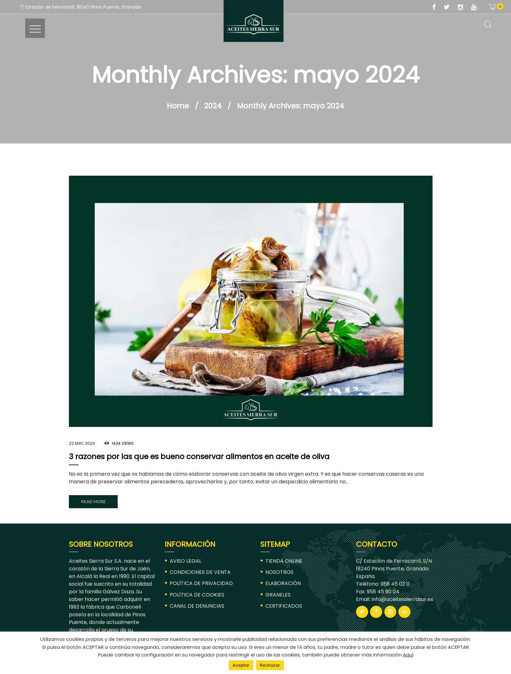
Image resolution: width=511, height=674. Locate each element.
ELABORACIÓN (283, 583)
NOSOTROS (279, 572)
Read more (93, 501)
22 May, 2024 (82, 443)
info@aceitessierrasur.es (401, 599)
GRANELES (278, 594)
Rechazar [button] (270, 665)
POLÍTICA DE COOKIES (197, 594)
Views (123, 443)
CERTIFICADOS (283, 606)
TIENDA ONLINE (283, 561)
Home (178, 106)
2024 (213, 106)
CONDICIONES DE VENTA (200, 572)
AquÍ (408, 654)
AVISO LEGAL (185, 561)
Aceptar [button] (241, 665)
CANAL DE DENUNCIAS (197, 606)
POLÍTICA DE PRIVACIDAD (201, 583)
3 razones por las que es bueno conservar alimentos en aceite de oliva (199, 456)
